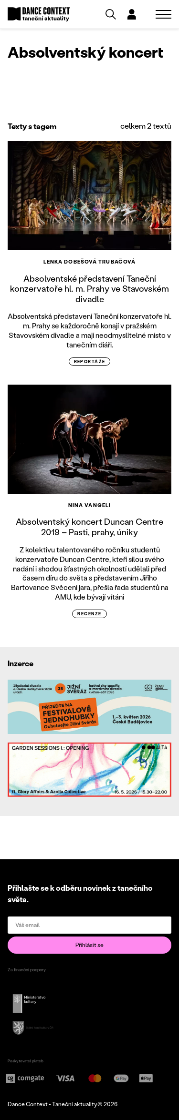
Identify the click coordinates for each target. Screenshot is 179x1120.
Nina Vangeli (89, 505)
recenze (89, 613)
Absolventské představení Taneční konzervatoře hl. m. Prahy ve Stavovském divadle (89, 289)
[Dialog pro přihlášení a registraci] (131, 14)
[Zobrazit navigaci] (163, 14)
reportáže (89, 361)
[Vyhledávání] (110, 14)
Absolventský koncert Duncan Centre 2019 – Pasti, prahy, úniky (89, 527)
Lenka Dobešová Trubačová (89, 261)
